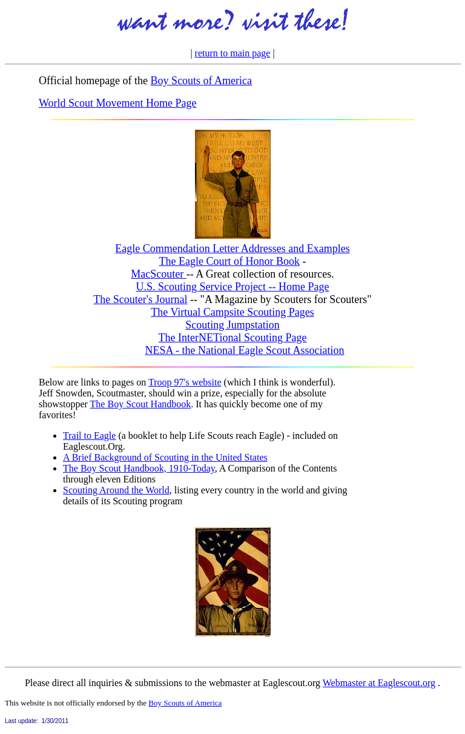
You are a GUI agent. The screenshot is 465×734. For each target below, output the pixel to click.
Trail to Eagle (89, 435)
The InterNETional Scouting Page (233, 338)
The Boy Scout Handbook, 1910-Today (139, 468)
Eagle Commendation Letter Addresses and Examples (232, 248)
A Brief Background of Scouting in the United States (165, 457)
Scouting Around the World (116, 490)
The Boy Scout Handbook (140, 404)
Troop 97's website (185, 382)
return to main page (233, 53)
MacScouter (158, 274)
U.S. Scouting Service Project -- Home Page (232, 287)
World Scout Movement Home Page (118, 103)
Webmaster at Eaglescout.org (379, 683)
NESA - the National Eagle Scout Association (245, 350)
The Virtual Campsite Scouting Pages (232, 312)
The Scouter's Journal (140, 299)
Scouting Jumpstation (232, 325)
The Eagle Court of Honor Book (229, 261)
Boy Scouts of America (201, 81)
